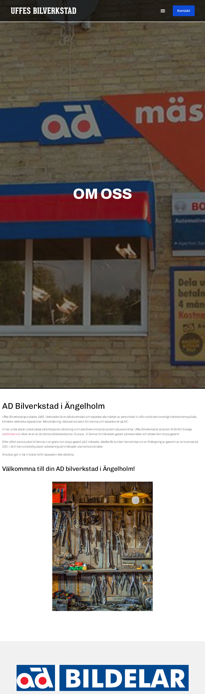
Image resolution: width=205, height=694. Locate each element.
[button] (162, 10)
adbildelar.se (11, 434)
